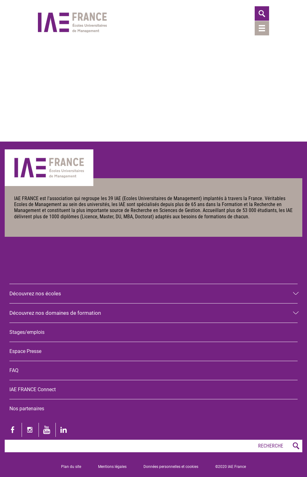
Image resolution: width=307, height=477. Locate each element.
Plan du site (71, 466)
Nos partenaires (26, 409)
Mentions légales (112, 466)
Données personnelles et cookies (170, 466)
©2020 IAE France (230, 466)
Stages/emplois (26, 332)
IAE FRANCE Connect (32, 389)
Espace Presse (25, 351)
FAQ (13, 370)
